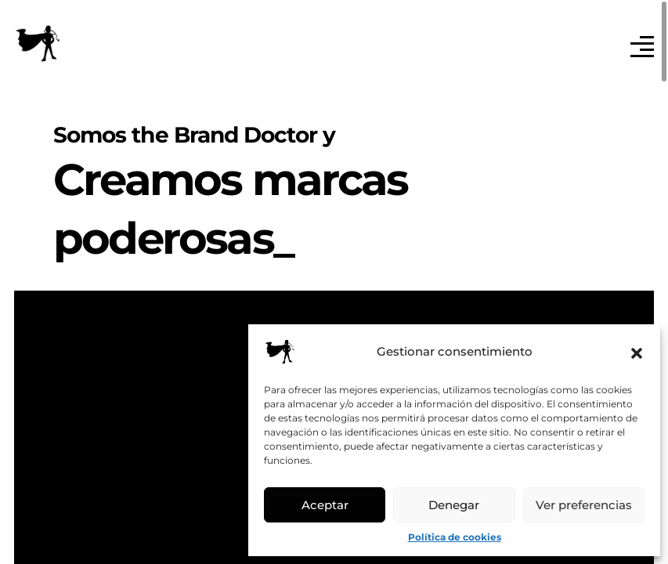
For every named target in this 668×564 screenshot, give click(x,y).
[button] (637, 352)
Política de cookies (454, 537)
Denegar (453, 504)
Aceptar (325, 504)
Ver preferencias (584, 504)
